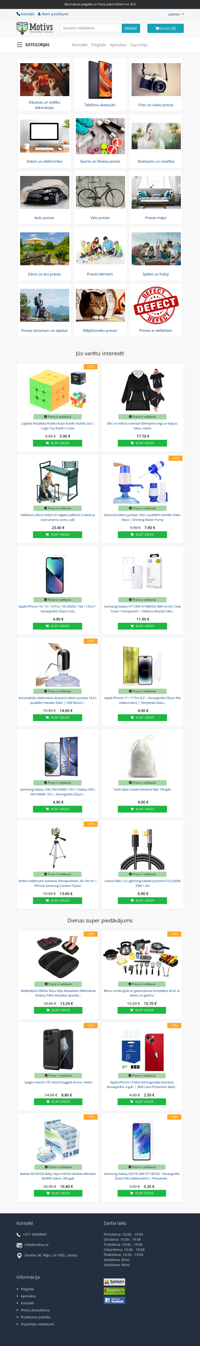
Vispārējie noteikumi (37, 1324)
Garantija (138, 44)
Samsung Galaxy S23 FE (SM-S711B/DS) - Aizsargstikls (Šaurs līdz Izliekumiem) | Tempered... (142, 1176)
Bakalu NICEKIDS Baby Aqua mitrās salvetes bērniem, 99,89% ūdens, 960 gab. (58, 1176)
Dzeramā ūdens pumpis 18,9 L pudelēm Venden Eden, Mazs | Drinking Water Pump (142, 517)
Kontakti (25, 14)
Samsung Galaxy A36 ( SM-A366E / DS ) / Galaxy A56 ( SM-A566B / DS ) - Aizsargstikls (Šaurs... (57, 791)
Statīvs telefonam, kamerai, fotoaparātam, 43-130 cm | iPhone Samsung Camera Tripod (57, 883)
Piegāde (98, 44)
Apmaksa (118, 44)
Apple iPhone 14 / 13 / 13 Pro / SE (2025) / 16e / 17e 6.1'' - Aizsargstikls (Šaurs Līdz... (57, 608)
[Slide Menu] (34, 45)
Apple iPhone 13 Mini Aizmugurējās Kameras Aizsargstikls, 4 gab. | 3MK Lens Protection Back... (142, 1084)
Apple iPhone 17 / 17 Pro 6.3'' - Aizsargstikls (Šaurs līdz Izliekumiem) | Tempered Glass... (142, 700)
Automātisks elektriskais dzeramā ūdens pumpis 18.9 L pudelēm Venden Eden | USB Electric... (57, 700)
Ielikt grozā (57, 443)
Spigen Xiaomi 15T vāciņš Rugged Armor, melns (58, 1082)
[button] (176, 14)
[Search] (131, 28)
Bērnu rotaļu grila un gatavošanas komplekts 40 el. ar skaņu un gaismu (142, 993)
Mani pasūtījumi (53, 14)
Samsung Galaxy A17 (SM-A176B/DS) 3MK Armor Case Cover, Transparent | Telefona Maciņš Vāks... (142, 608)
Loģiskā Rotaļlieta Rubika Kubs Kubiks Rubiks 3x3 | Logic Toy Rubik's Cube (57, 425)
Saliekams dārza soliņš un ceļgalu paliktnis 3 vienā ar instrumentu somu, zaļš (57, 517)
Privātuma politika (35, 1317)
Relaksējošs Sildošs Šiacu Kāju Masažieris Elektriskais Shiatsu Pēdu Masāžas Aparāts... (58, 993)
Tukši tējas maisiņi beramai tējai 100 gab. (142, 789)
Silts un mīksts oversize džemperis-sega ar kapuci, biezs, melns (142, 425)
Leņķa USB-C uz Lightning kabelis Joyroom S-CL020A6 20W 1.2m (142, 883)
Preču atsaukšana (35, 1310)
